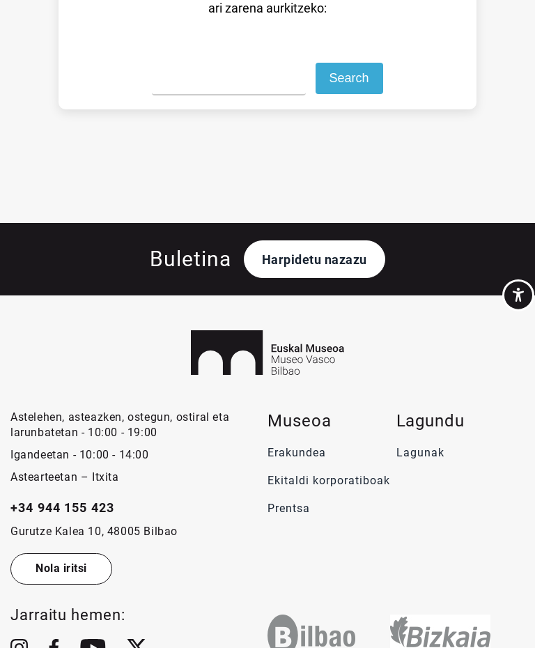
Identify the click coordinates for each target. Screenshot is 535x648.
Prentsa (290, 508)
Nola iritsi (61, 568)
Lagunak (420, 452)
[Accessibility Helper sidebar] (518, 295)
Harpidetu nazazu (314, 259)
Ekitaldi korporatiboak (329, 480)
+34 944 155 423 (62, 507)
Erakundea (297, 452)
